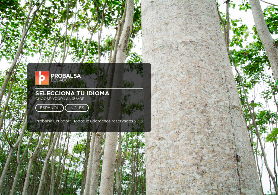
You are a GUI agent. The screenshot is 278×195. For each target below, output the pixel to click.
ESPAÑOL (49, 108)
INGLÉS (77, 108)
